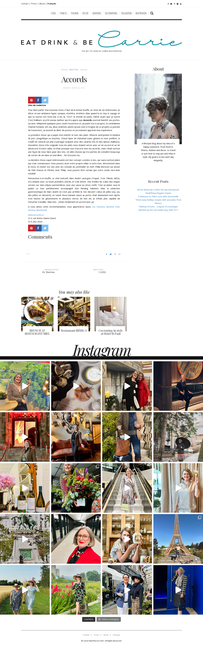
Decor (85, 13)
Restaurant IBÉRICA (74, 330)
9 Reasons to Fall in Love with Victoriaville (158, 196)
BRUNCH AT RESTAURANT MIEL (37, 332)
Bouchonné (41, 210)
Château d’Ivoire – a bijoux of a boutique (158, 206)
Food (53, 13)
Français (116, 635)
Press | (35, 3)
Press (96, 635)
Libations (96, 13)
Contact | (26, 3)
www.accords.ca (36, 214)
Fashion (74, 13)
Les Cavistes (98, 206)
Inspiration (141, 13)
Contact (86, 635)
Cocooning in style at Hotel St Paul (111, 332)
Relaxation (126, 13)
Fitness (63, 13)
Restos (74, 69)
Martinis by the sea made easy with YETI (158, 209)
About (42, 3)
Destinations (111, 13)
